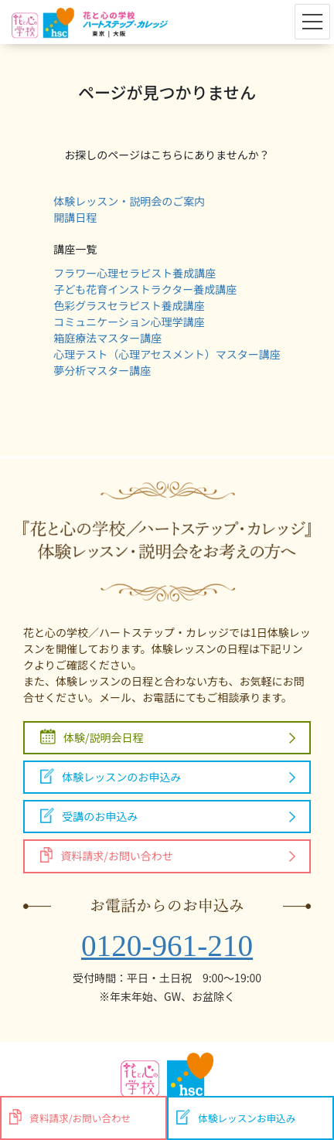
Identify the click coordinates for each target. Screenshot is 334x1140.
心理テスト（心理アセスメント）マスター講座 (167, 354)
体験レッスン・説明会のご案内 (129, 201)
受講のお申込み (89, 816)
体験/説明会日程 (92, 737)
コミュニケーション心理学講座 (129, 321)
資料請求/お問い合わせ (106, 855)
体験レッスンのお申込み (110, 776)
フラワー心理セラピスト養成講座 (134, 273)
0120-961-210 (167, 945)
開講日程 (75, 217)
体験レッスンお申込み (235, 1117)
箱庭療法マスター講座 (107, 337)
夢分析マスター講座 (102, 370)
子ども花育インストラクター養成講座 (145, 289)
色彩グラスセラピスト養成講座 (129, 305)
